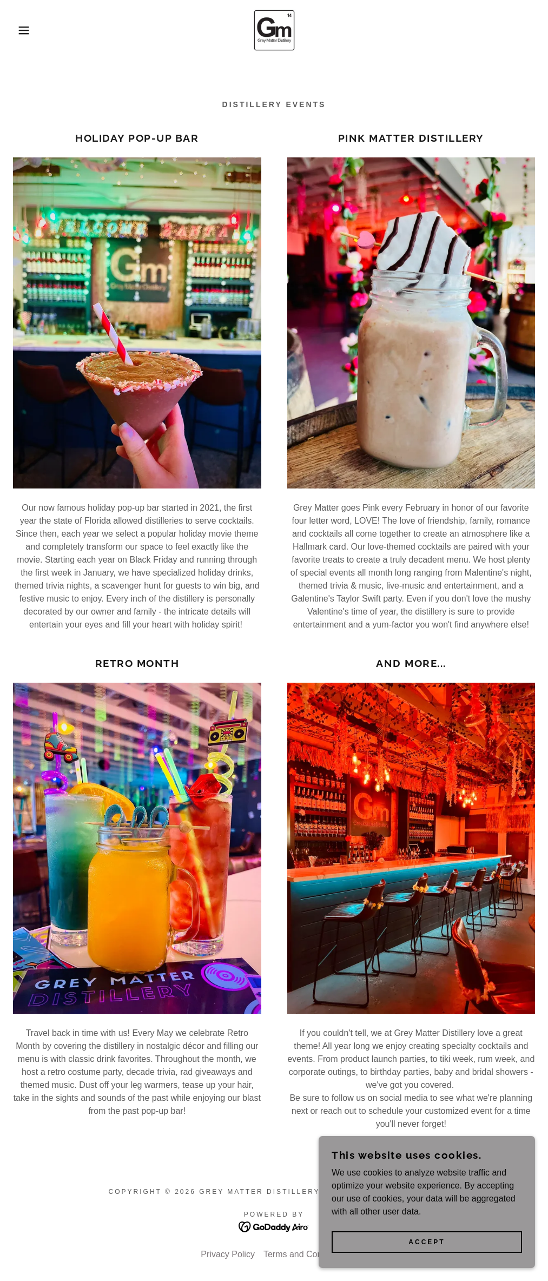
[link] (274, 30)
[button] (27, 30)
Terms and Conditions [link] (305, 1254)
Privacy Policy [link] (228, 1254)
